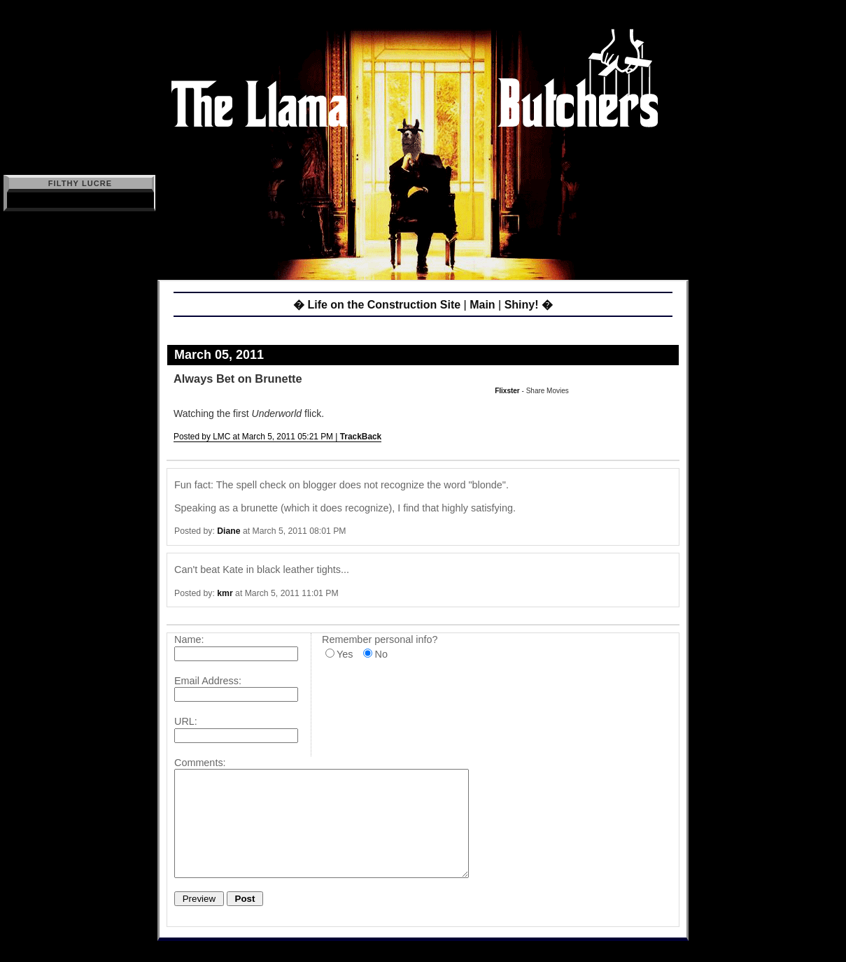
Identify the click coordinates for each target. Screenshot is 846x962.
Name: (189, 639)
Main (482, 305)
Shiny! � (529, 305)
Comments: (200, 762)
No (380, 654)
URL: (185, 721)
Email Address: (207, 680)
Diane (228, 531)
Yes (345, 654)
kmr (224, 593)
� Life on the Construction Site (376, 305)
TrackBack (361, 436)
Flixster (507, 391)
